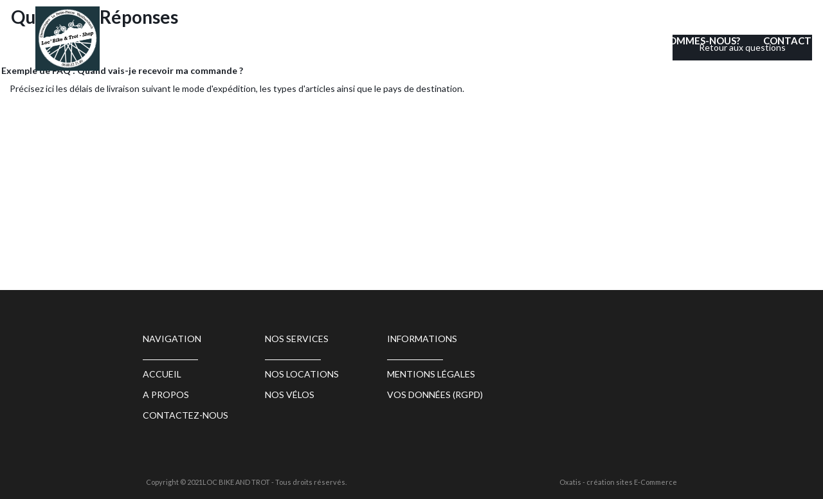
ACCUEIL (374, 40)
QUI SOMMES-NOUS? (692, 40)
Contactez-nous (185, 415)
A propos (166, 394)
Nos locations (456, 40)
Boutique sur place (569, 40)
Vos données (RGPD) (435, 394)
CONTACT (787, 40)
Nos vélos (289, 394)
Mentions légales (431, 373)
